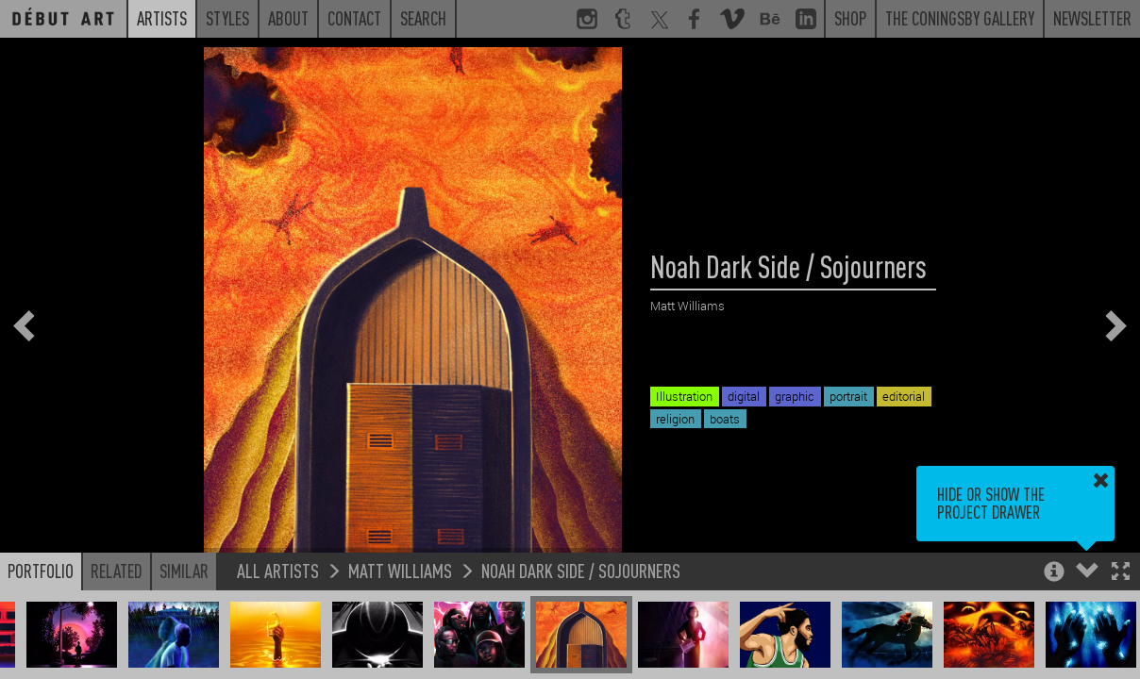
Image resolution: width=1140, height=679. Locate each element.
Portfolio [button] (41, 570)
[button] (1121, 573)
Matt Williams (400, 570)
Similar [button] (184, 570)
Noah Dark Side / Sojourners (580, 570)
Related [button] (116, 570)
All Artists (278, 570)
